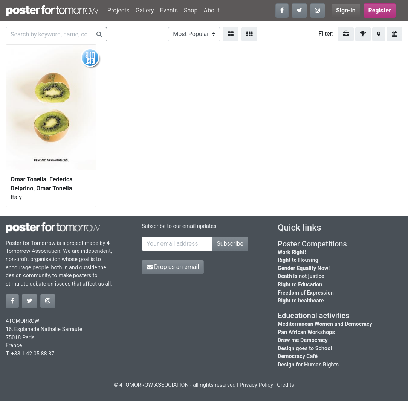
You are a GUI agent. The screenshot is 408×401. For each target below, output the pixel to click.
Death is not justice (301, 276)
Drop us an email (173, 266)
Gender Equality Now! (304, 268)
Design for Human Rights (308, 365)
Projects (118, 10)
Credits (285, 385)
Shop (190, 10)
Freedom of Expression (306, 293)
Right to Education (300, 284)
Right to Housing (298, 260)
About (211, 10)
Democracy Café (298, 356)
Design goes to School (305, 348)
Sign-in (346, 10)
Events (169, 10)
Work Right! (292, 252)
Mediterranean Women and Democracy (325, 324)
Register (379, 10)
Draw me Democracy (303, 340)
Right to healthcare (301, 301)
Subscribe (230, 243)
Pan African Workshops (306, 332)
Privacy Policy (256, 385)
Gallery (145, 10)
